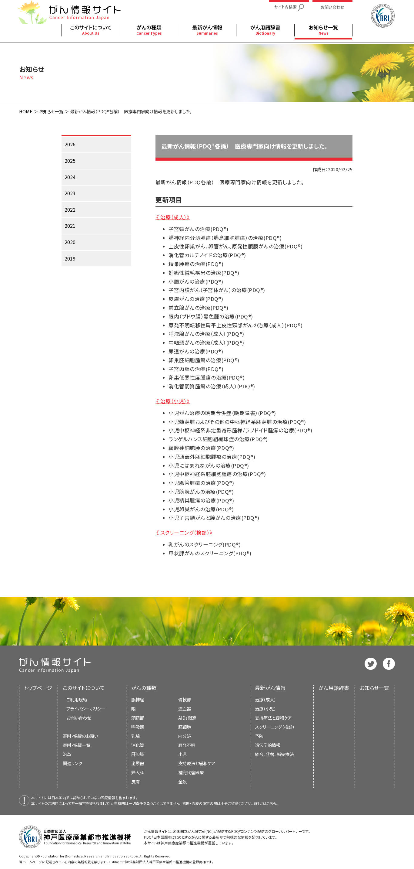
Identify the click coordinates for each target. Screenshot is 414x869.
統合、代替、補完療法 (274, 754)
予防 (259, 736)
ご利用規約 (76, 699)
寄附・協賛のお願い (80, 736)
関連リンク (72, 763)
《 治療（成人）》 (172, 217)
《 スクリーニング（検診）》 (184, 532)
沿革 (67, 754)
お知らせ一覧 (51, 111)
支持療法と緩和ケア (273, 717)
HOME (25, 111)
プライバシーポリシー (85, 708)
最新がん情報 (270, 687)
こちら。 (273, 803)
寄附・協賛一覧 (76, 745)
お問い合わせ (78, 717)
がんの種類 (143, 687)
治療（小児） (265, 708)
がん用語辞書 (334, 687)
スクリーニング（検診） (275, 727)
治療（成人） (265, 699)
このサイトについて (84, 687)
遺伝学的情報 (267, 745)
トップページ (38, 687)
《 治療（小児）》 (172, 401)
